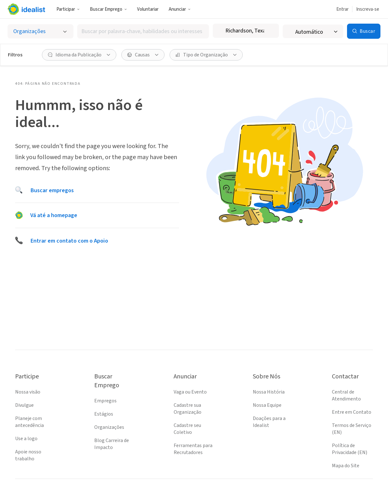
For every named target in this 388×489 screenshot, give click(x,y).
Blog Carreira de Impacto (111, 444)
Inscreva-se (367, 9)
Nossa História (269, 391)
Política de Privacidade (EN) (349, 449)
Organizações (109, 427)
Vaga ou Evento (190, 391)
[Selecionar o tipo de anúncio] (40, 31)
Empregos (105, 400)
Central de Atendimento (346, 395)
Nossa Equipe (267, 405)
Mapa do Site (345, 465)
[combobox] (143, 31)
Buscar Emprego (108, 9)
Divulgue (24, 405)
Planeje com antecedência (29, 422)
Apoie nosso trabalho (28, 455)
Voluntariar (148, 9)
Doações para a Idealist (269, 422)
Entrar (342, 9)
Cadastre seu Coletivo (187, 429)
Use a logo (26, 438)
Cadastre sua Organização (187, 409)
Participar (68, 9)
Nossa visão (27, 391)
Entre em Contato (351, 412)
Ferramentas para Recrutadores (193, 449)
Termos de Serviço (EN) (351, 429)
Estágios (103, 414)
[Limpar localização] (270, 30)
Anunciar (180, 9)
